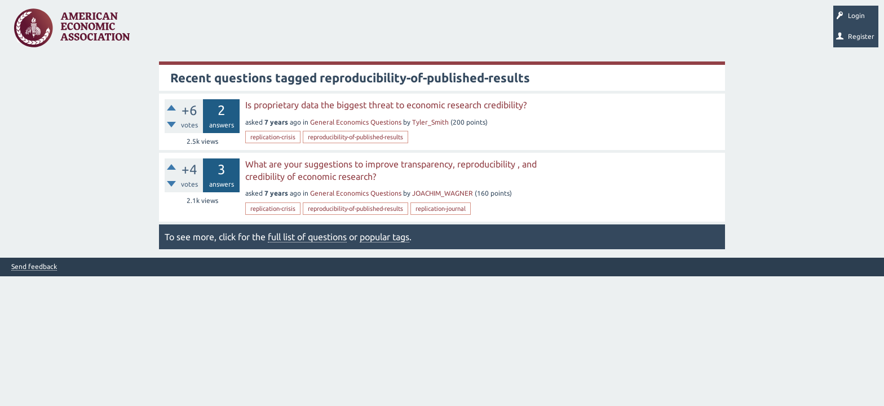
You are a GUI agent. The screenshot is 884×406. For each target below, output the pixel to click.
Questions (162, 31)
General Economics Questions (355, 122)
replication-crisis (272, 137)
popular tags (384, 237)
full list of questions (307, 237)
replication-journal (441, 208)
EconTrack (526, 31)
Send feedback (34, 266)
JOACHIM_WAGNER (442, 193)
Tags (252, 31)
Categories (292, 31)
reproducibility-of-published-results (355, 137)
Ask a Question (345, 31)
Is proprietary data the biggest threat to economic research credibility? (386, 105)
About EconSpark (471, 31)
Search (393, 31)
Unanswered (209, 31)
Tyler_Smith (430, 122)
